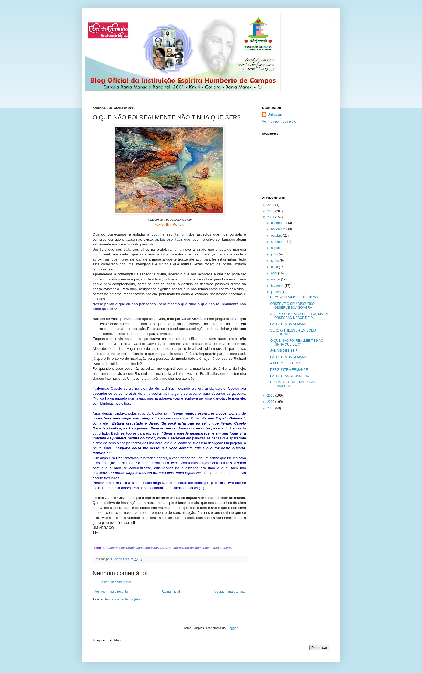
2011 (271, 217)
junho (275, 260)
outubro (277, 235)
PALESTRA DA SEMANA (288, 324)
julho (275, 254)
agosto (276, 248)
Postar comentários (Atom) (124, 599)
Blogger (232, 628)
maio (275, 267)
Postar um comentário (115, 582)
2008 (271, 408)
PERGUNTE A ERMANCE (289, 370)
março (276, 279)
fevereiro (277, 286)
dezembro (278, 223)
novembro (278, 229)
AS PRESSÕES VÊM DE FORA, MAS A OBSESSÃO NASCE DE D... (299, 316)
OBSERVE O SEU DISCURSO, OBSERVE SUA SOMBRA (293, 305)
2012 (271, 211)
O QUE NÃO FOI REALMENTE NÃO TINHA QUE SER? (296, 342)
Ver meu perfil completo (279, 121)
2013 (271, 205)
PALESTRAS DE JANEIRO (289, 376)
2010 (271, 395)
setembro (278, 242)
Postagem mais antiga (229, 591)
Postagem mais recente (111, 591)
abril (274, 273)
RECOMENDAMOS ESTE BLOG (294, 297)
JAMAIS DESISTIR (284, 350)
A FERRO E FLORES (285, 363)
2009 (271, 402)
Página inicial (170, 591)
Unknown (275, 114)
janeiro (276, 292)
